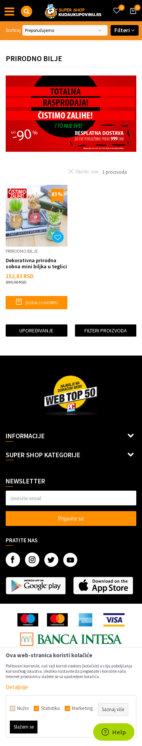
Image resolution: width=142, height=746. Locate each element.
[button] (26, 11)
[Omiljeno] (116, 6)
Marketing (82, 708)
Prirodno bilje (22, 251)
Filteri (124, 30)
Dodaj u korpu (36, 301)
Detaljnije (17, 687)
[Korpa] (131, 17)
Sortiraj (13, 30)
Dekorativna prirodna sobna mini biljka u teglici (36, 263)
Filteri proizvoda (105, 330)
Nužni (23, 708)
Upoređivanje (36, 330)
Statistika (50, 708)
